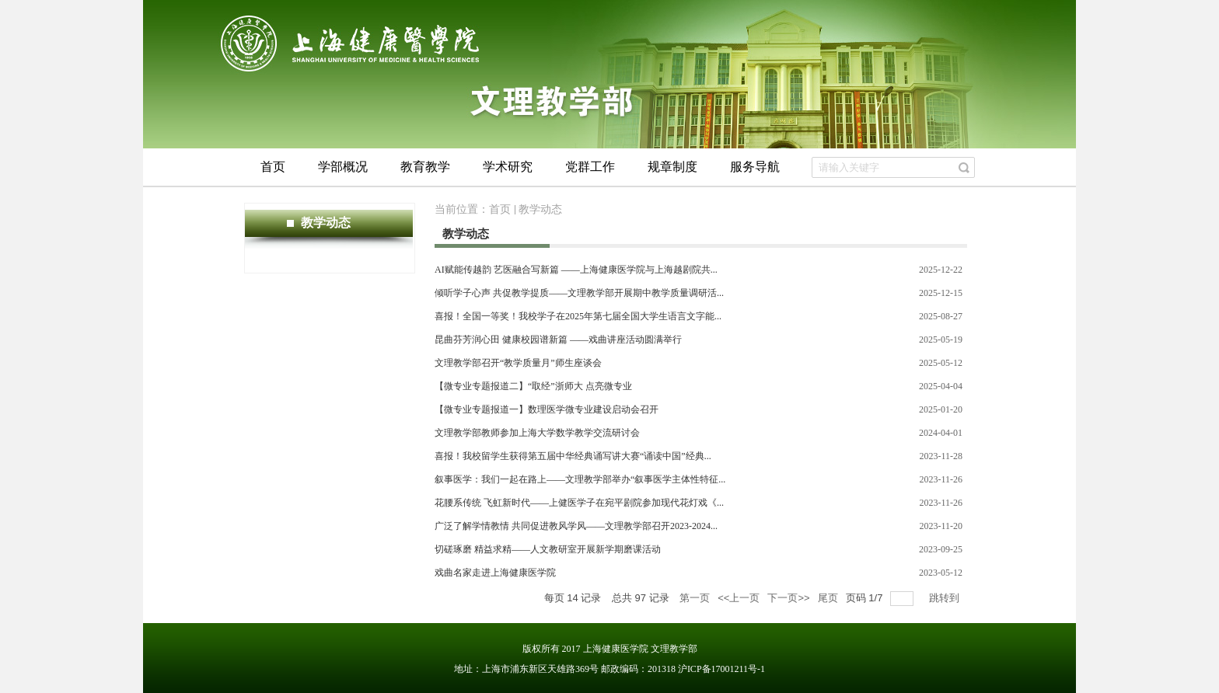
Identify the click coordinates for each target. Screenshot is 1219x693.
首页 (500, 209)
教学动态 (540, 209)
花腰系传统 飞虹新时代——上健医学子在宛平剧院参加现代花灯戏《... (579, 502)
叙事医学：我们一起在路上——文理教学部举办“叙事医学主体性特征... (580, 479)
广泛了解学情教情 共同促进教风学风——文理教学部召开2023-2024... (576, 526)
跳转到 (945, 598)
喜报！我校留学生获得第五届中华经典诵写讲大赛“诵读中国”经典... (573, 456)
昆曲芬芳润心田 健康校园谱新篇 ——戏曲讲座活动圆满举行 (558, 339)
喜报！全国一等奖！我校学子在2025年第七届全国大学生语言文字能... (578, 316)
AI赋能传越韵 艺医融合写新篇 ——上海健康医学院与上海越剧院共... (576, 269)
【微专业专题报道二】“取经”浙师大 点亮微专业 (533, 386)
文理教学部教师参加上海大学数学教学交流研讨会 (537, 432)
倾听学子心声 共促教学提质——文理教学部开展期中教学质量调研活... (579, 292)
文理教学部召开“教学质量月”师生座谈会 (518, 362)
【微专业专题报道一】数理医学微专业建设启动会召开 (546, 409)
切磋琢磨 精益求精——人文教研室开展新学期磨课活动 (548, 549)
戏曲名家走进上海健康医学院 (495, 572)
